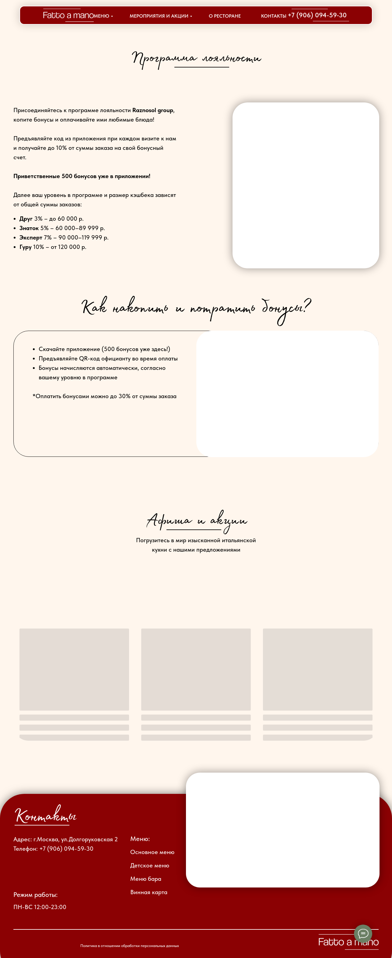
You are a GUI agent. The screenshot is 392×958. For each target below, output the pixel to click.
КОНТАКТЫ (273, 16)
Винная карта (148, 892)
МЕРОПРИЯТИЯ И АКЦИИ (159, 16)
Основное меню (152, 852)
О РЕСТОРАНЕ (225, 16)
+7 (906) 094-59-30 (317, 15)
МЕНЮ (101, 16)
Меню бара (145, 878)
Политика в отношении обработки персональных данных (129, 945)
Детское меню (149, 865)
